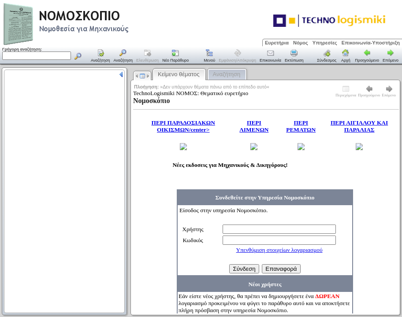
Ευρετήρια (277, 42)
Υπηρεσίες (325, 42)
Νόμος (300, 42)
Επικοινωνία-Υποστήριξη (371, 42)
